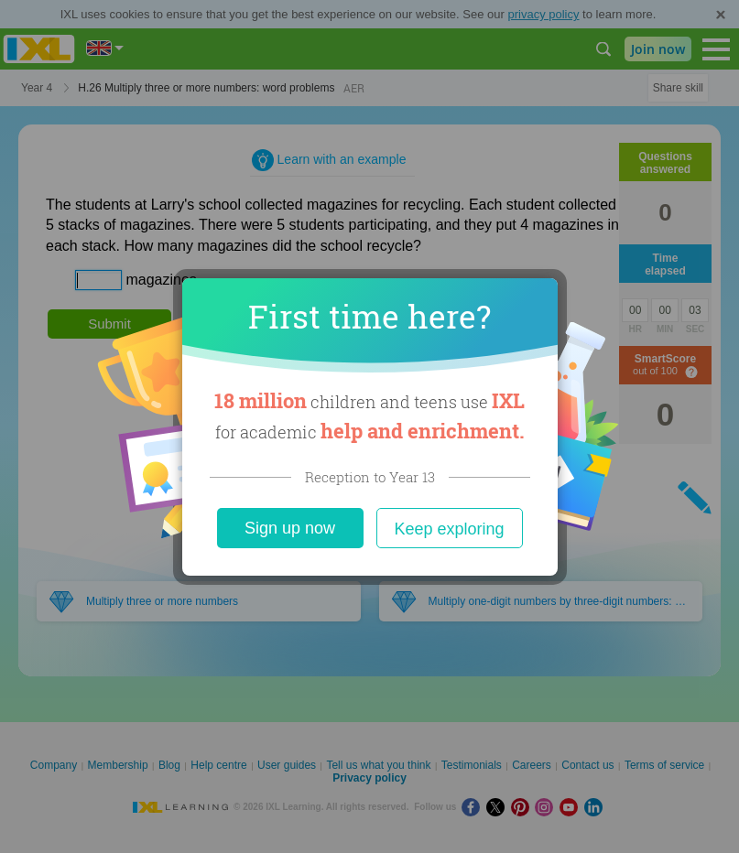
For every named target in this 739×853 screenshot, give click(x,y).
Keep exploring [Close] (449, 529)
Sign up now (290, 528)
